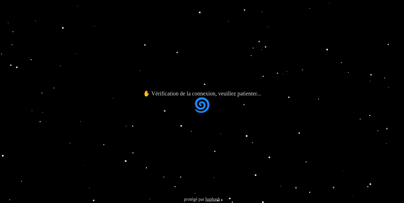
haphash (212, 199)
